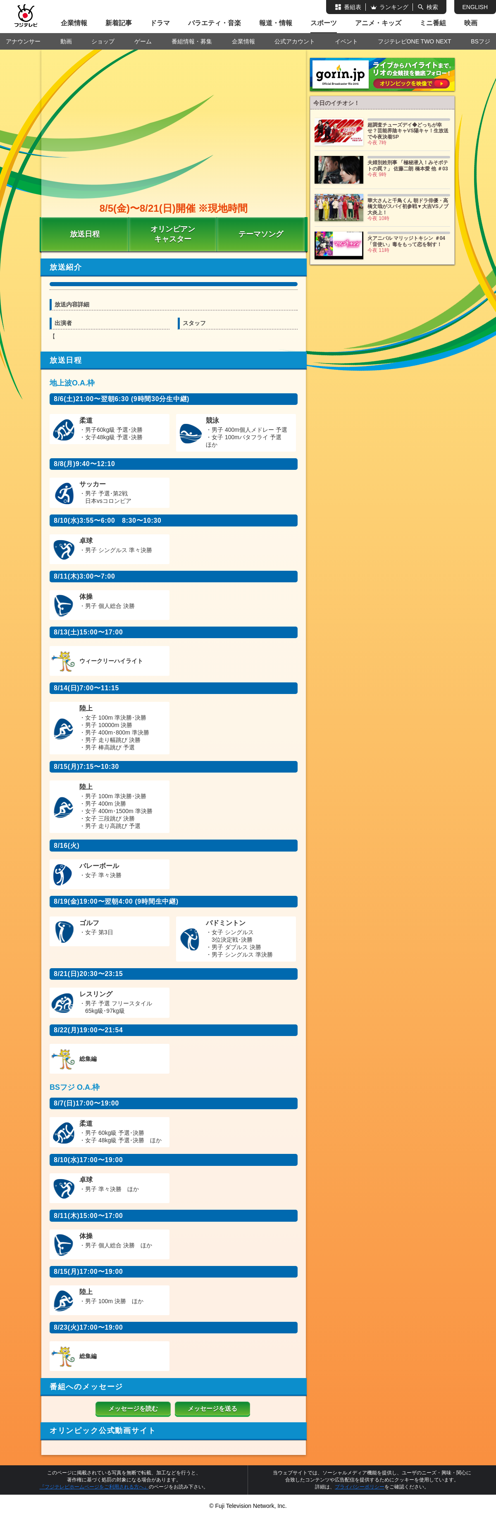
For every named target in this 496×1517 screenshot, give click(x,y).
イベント (346, 41)
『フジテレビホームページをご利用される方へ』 (94, 1487)
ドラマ (160, 22)
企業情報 (74, 22)
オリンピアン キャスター (172, 234)
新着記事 (118, 22)
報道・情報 (275, 22)
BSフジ (480, 41)
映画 (470, 22)
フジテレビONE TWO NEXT (414, 41)
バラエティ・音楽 (214, 22)
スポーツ (323, 22)
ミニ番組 (433, 22)
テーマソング (260, 234)
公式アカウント (294, 41)
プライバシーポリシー (359, 1487)
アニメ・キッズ (378, 22)
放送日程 (85, 234)
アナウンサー (23, 41)
